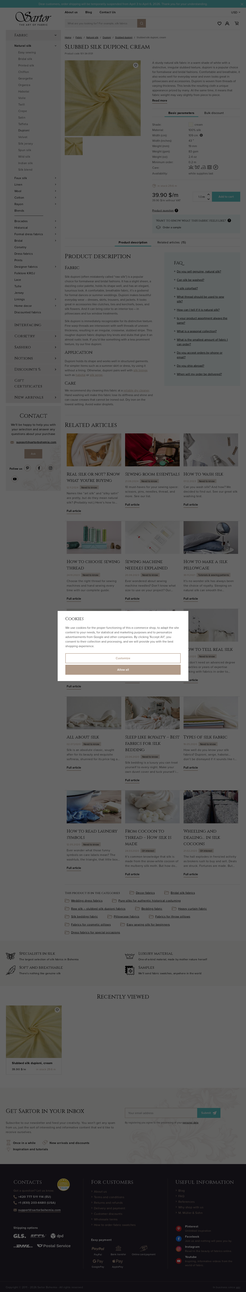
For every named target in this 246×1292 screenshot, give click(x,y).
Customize (123, 658)
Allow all (123, 669)
